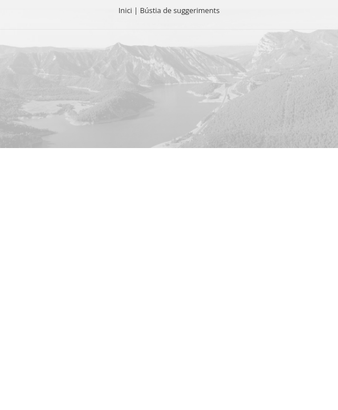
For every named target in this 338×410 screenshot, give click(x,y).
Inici (125, 10)
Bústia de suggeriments (179, 10)
